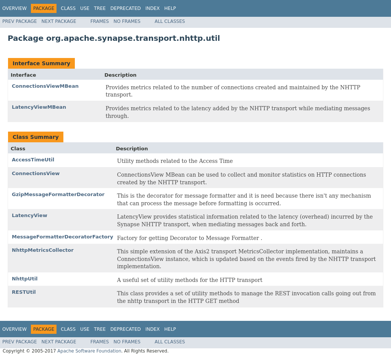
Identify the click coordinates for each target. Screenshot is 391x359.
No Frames (127, 21)
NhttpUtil (25, 279)
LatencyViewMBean (39, 107)
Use (84, 8)
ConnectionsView (36, 173)
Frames (99, 21)
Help (170, 8)
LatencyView (29, 215)
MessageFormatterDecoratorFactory (62, 237)
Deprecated (125, 8)
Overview (14, 8)
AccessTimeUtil (33, 160)
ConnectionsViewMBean (45, 86)
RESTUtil (24, 292)
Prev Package (19, 21)
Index (152, 8)
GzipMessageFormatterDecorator (58, 194)
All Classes (170, 21)
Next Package (59, 21)
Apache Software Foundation (89, 351)
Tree (100, 8)
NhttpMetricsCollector (43, 250)
